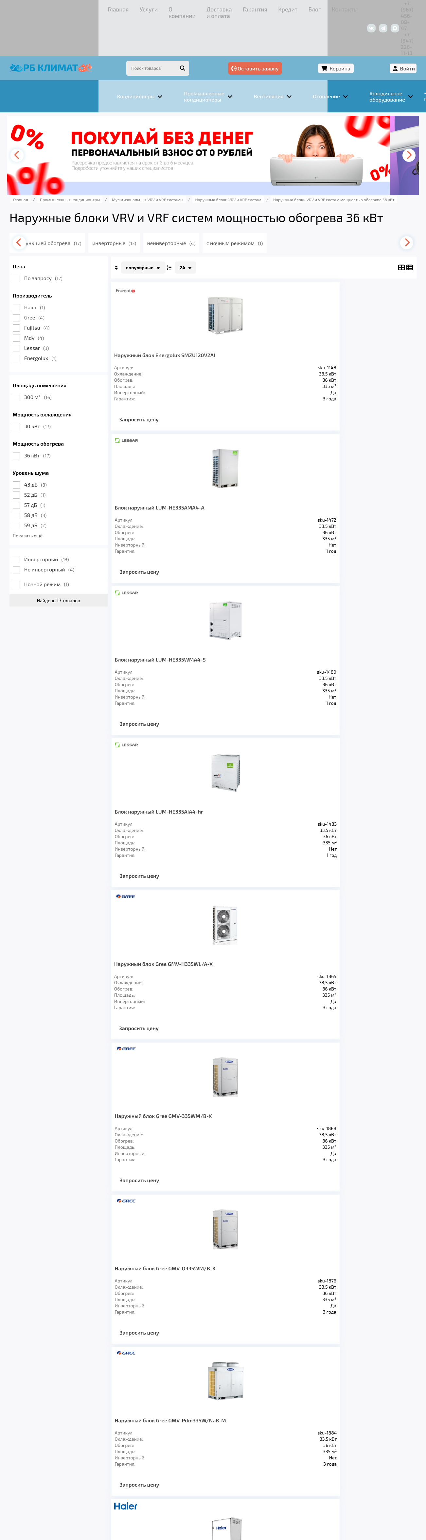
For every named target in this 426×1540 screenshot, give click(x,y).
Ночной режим (59, 547)
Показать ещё (40, 498)
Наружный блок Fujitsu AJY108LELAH (227, 796)
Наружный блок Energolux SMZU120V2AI (156, 321)
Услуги (59, 8)
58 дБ (48, 478)
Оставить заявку (305, 32)
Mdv (46, 301)
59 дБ (48, 488)
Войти (395, 32)
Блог (221, 8)
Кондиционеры (45, 1446)
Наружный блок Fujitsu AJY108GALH (156, 955)
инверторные (140, 206)
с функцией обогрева (73, 206)
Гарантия (173, 8)
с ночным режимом (264, 206)
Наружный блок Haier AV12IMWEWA (154, 638)
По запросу (56, 241)
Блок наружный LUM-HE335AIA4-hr (366, 321)
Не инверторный (62, 532)
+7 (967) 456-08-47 (333, 8)
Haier (47, 270)
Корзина (358, 32)
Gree (47, 280)
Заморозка (180, 1446)
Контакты (245, 8)
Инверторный (59, 522)
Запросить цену (151, 388)
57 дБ (47, 468)
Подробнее (312, 1496)
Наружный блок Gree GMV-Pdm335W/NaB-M (368, 479)
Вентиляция (94, 1446)
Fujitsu (49, 290)
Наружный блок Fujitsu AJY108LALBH (298, 796)
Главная (34, 8)
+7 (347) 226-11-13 (382, 8)
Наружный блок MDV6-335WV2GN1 (227, 638)
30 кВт (50, 389)
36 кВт (50, 418)
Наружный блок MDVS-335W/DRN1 (368, 638)
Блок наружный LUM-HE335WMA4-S (296, 321)
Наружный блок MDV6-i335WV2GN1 (298, 638)
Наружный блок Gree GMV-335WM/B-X (224, 479)
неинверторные (199, 206)
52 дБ (47, 457)
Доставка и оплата (133, 8)
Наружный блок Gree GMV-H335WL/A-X (153, 479)
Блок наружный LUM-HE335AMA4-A (225, 321)
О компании (88, 8)
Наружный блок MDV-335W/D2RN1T (154, 796)
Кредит (200, 8)
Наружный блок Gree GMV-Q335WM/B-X (295, 479)
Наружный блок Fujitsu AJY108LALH (368, 796)
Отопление (138, 1446)
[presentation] (31, 118)
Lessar (49, 311)
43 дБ (48, 447)
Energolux (53, 321)
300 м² (50, 360)
